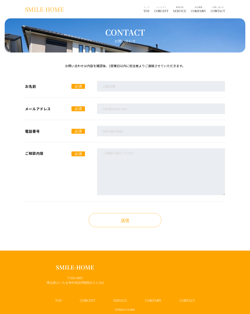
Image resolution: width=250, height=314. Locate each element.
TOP (58, 300)
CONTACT (187, 300)
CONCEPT (87, 300)
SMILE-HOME (44, 9)
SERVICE (120, 300)
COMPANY (153, 300)
